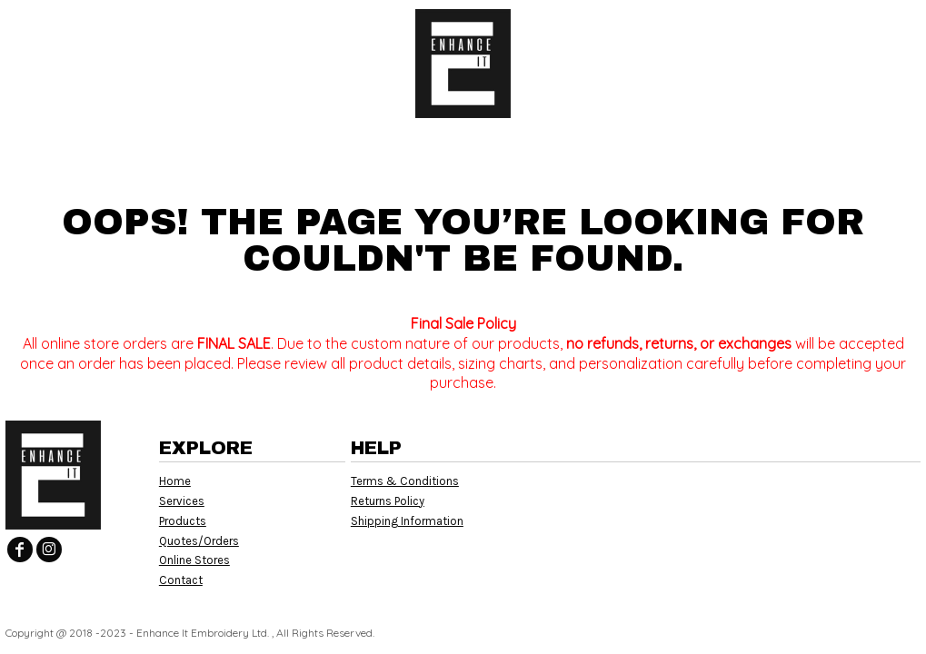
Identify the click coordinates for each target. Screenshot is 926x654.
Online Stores (194, 560)
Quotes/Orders (199, 541)
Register (840, 27)
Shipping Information (407, 521)
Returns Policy (387, 501)
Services (181, 501)
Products (182, 521)
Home (175, 481)
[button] (168, 27)
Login (760, 27)
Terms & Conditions (405, 481)
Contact (181, 580)
